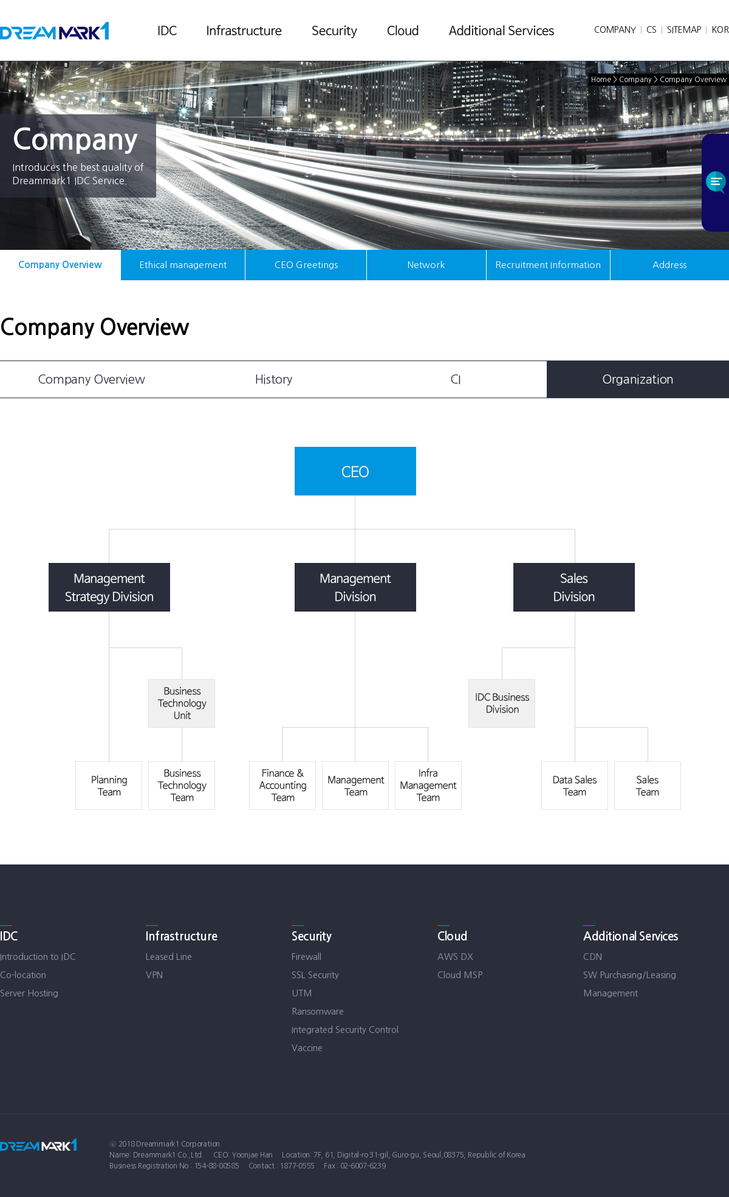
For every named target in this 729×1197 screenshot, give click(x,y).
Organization (638, 379)
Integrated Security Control (345, 1029)
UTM (302, 993)
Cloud (452, 936)
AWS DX (455, 956)
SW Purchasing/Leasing (629, 974)
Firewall (306, 956)
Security (312, 936)
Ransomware (318, 1011)
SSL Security (315, 974)
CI (455, 379)
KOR (720, 30)
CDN (592, 956)
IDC (9, 936)
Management (610, 993)
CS (651, 30)
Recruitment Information (548, 264)
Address (669, 264)
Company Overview (60, 264)
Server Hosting (29, 993)
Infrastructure (181, 936)
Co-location (23, 974)
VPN (154, 974)
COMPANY (615, 30)
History (273, 379)
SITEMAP (684, 30)
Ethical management (183, 264)
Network (426, 264)
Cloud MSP (459, 974)
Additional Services (631, 936)
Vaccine (307, 1047)
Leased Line (169, 956)
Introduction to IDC (38, 956)
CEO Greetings (306, 264)
